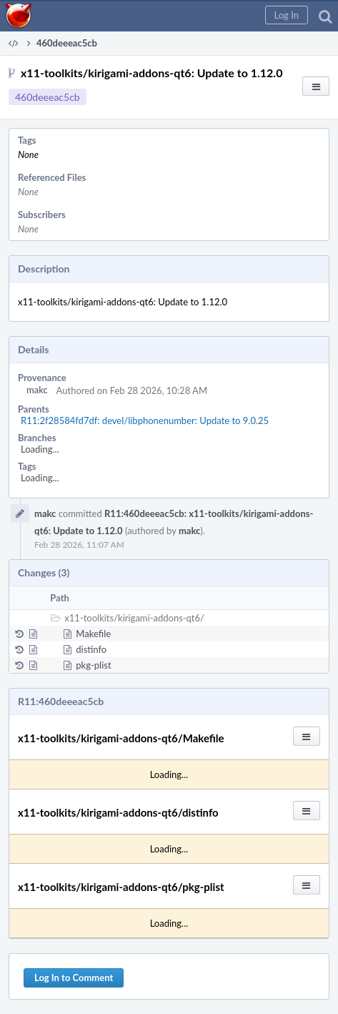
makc (37, 389)
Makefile (93, 633)
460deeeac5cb (47, 97)
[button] (286, 15)
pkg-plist (93, 665)
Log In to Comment (73, 977)
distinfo (91, 649)
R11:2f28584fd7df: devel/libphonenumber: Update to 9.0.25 (145, 420)
